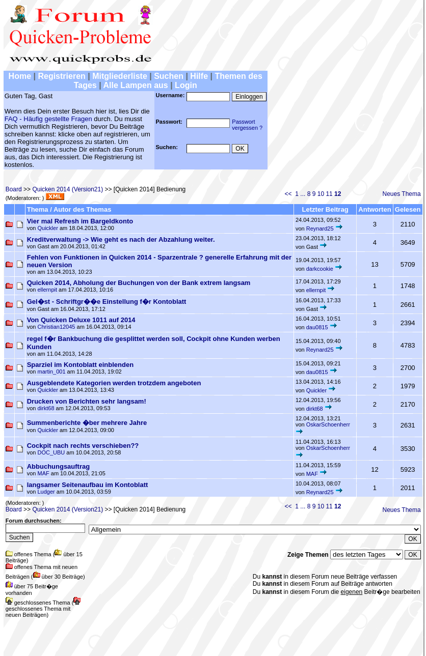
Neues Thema (402, 193)
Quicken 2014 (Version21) (67, 189)
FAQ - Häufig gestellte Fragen (48, 119)
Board (14, 189)
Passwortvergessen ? (247, 125)
